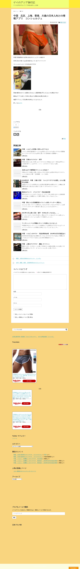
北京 (64, 22)
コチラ (20, 103)
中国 (61, 22)
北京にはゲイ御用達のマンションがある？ (35, 170)
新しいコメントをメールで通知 (24, 314)
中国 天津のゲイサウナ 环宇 (32, 159)
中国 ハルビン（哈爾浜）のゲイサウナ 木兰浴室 (28, 458)
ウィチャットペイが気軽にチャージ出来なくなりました (39, 223)
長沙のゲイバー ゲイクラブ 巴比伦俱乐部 (36, 192)
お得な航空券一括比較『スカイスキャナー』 (24, 336)
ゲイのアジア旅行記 (24, 2)
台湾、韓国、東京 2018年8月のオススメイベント (28, 263)
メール (15, 297)
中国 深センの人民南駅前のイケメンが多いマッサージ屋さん (41, 202)
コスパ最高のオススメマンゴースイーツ (25, 471)
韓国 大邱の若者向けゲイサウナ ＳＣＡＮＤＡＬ (28, 454)
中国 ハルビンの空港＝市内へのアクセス (35, 149)
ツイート (14, 438)
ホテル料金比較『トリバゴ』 (46, 336)
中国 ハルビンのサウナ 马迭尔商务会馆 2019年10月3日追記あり (43, 233)
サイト (15, 303)
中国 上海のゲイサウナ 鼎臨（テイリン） (36, 244)
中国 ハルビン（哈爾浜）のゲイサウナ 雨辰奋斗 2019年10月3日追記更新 (35, 460)
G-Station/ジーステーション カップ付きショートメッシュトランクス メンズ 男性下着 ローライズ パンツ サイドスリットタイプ (24, 375)
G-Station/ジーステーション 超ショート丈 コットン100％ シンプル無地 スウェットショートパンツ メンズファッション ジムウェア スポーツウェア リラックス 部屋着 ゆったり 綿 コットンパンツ (22, 395)
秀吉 (64, 138)
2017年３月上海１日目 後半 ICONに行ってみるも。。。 (41, 213)
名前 (14, 291)
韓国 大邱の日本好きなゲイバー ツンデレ (26, 258)
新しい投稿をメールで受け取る (24, 317)
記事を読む (25, 155)
